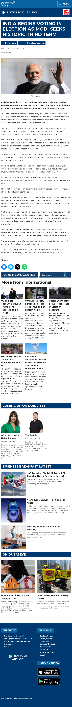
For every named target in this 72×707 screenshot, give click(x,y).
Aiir (15, 698)
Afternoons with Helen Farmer (17, 641)
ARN (9, 698)
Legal (42, 655)
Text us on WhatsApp (18, 657)
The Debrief (9, 644)
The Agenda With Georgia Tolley (18, 639)
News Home (10, 43)
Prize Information (47, 652)
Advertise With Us (47, 647)
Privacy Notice (46, 639)
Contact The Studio (48, 644)
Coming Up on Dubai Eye (24, 405)
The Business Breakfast (14, 636)
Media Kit (44, 650)
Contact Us (44, 641)
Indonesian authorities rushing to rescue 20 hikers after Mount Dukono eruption (36, 356)
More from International (33, 43)
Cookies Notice (46, 636)
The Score (8, 647)
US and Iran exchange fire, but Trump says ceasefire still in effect (12, 300)
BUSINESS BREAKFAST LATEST (27, 466)
